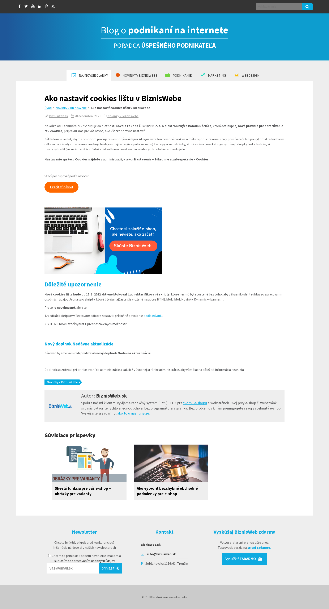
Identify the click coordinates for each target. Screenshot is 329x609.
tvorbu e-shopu (195, 403)
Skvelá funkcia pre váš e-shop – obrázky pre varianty (83, 491)
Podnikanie (178, 75)
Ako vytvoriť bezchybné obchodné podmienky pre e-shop (167, 491)
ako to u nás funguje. (133, 413)
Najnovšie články (90, 75)
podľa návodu (153, 316)
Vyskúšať (243, 558)
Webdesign (247, 75)
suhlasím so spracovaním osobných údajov (84, 561)
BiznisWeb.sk (58, 116)
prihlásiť (110, 568)
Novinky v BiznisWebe (136, 75)
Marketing (213, 75)
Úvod (48, 108)
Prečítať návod (61, 187)
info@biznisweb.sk (161, 554)
